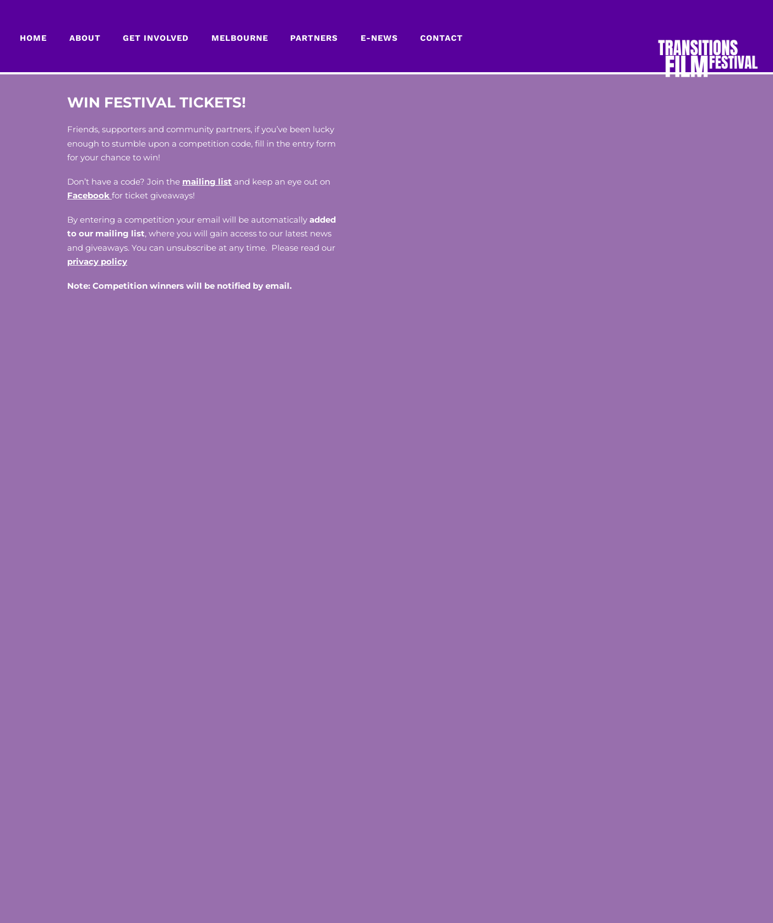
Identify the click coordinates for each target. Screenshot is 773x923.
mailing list (207, 181)
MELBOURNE (239, 38)
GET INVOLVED (156, 38)
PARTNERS (314, 38)
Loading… (550, 412)
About (85, 38)
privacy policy (97, 261)
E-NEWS (379, 38)
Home (33, 38)
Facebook (89, 195)
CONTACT (441, 38)
